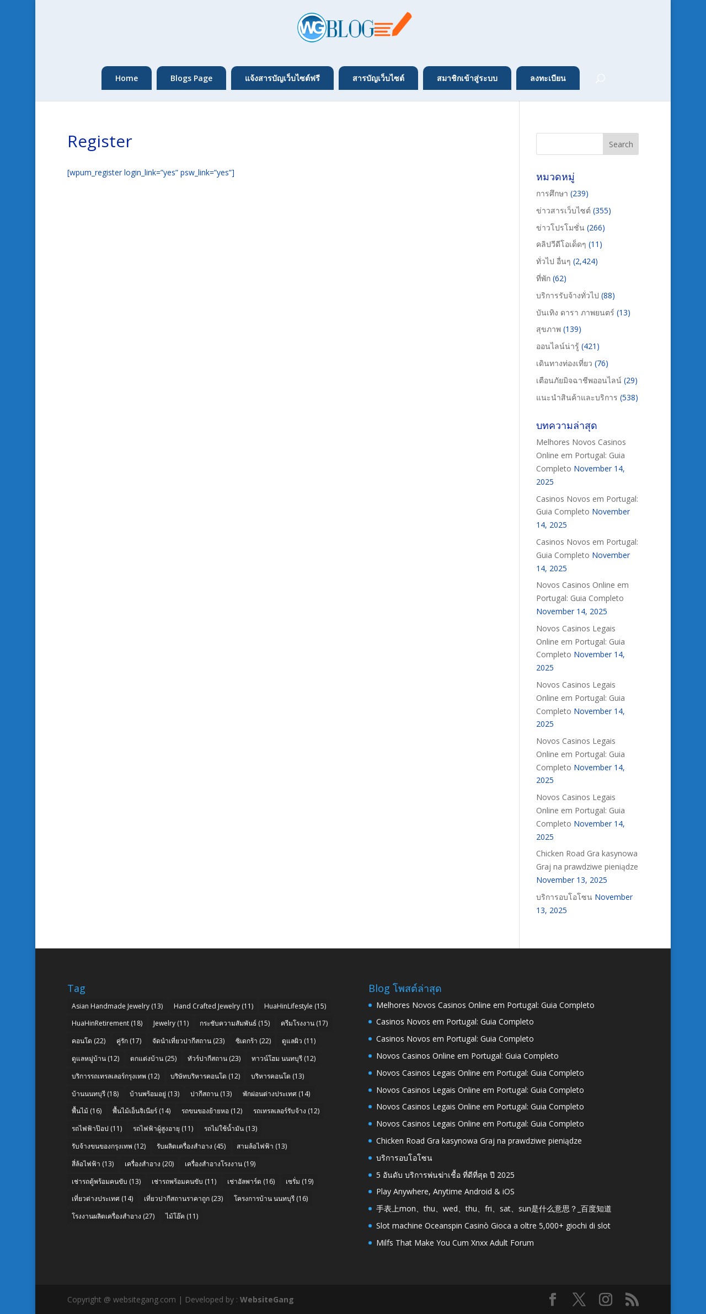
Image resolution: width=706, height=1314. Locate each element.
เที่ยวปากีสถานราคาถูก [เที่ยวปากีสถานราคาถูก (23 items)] (183, 1198)
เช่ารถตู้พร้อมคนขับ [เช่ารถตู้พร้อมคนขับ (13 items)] (106, 1181)
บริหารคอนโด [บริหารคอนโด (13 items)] (277, 1076)
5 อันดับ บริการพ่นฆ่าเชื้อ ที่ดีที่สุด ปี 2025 (445, 1175)
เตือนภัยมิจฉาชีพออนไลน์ (579, 380)
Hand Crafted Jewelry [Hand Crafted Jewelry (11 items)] (213, 1006)
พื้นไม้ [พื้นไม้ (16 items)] (86, 1110)
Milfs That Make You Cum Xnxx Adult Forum (455, 1242)
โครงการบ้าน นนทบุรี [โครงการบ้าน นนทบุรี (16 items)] (271, 1198)
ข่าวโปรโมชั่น (560, 227)
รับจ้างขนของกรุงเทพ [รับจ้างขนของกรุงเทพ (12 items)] (109, 1146)
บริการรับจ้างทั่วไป (567, 295)
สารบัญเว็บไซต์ (378, 78)
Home (126, 78)
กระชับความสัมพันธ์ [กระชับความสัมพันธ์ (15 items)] (235, 1023)
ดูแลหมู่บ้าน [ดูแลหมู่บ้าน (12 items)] (95, 1058)
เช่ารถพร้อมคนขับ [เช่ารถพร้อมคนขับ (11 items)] (184, 1181)
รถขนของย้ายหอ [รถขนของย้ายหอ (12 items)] (211, 1110)
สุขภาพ (548, 329)
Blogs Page (191, 78)
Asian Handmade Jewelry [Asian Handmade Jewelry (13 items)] (117, 1006)
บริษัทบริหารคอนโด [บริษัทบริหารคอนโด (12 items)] (205, 1076)
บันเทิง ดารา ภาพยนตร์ (575, 312)
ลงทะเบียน (548, 78)
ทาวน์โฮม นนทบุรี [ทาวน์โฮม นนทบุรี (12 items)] (283, 1058)
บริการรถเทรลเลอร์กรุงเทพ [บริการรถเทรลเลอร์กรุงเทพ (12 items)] (115, 1076)
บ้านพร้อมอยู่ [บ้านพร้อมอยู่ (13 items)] (154, 1093)
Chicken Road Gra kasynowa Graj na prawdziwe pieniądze (479, 1140)
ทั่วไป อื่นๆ (553, 261)
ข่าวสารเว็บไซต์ (563, 210)
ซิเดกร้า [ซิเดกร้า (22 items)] (253, 1040)
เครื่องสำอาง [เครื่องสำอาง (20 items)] (149, 1163)
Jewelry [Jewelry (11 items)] (171, 1023)
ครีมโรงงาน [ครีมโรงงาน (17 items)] (304, 1023)
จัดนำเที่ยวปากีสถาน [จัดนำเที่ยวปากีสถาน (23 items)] (188, 1040)
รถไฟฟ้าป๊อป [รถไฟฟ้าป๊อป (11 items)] (97, 1128)
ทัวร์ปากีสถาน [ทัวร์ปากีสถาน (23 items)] (214, 1058)
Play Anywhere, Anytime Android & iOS (445, 1191)
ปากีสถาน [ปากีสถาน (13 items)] (211, 1093)
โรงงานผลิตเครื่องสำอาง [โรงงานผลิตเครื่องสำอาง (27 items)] (113, 1216)
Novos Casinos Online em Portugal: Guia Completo (467, 1055)
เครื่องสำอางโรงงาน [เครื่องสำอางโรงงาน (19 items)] (220, 1163)
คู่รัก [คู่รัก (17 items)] (128, 1040)
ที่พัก (543, 278)
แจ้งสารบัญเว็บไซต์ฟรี (282, 78)
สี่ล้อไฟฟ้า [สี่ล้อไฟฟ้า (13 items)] (93, 1163)
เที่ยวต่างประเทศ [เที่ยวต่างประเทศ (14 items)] (102, 1198)
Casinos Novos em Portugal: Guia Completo (455, 1021)
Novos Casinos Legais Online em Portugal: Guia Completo (580, 641)
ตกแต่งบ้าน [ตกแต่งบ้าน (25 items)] (153, 1058)
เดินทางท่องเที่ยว (564, 363)
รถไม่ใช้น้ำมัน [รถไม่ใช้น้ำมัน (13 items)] (230, 1128)
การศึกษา (552, 193)
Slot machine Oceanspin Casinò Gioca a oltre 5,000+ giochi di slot (493, 1225)
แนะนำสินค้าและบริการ (577, 397)
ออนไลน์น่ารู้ (557, 346)
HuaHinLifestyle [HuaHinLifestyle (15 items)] (295, 1006)
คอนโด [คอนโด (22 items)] (88, 1040)
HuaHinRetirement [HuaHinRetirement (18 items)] (107, 1023)
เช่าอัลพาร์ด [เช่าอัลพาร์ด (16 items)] (251, 1181)
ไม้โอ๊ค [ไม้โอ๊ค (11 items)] (181, 1216)
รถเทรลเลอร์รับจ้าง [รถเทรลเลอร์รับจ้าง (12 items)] (286, 1110)
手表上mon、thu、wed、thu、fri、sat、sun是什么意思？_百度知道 (494, 1208)
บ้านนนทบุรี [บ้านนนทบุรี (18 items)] (95, 1093)
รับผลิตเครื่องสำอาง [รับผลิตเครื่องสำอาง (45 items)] (191, 1146)
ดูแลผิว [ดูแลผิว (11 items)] (298, 1040)
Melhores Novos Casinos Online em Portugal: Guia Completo (581, 455)
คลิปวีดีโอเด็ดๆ (561, 244)
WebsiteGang (267, 1299)
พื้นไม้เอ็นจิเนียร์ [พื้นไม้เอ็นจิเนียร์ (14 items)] (141, 1110)
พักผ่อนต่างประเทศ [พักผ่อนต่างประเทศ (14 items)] (276, 1093)
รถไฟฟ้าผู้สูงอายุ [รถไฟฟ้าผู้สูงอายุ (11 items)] (163, 1128)
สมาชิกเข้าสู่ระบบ (467, 78)
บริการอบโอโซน (564, 897)
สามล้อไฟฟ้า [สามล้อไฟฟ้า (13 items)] (262, 1146)
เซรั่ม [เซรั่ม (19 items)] (299, 1181)
